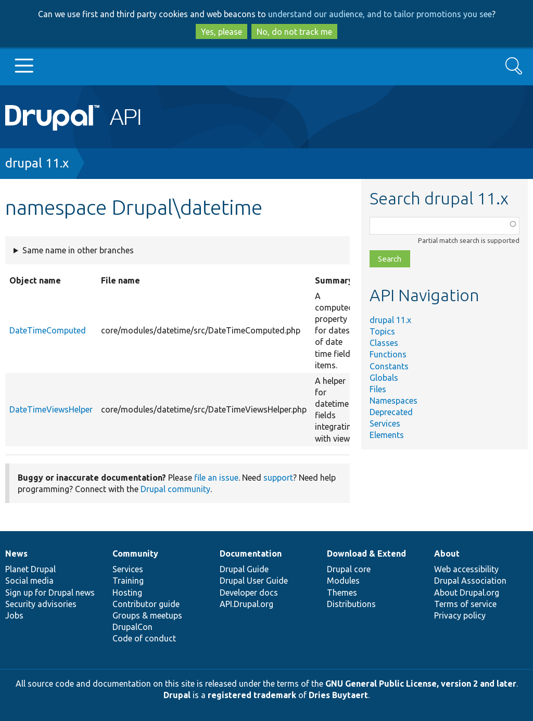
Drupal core (349, 569)
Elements (387, 435)
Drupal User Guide (254, 580)
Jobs (14, 615)
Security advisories (41, 604)
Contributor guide (146, 604)
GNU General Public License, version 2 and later (420, 683)
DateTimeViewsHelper (51, 409)
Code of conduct (144, 638)
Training (128, 580)
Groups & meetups (147, 615)
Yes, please (221, 31)
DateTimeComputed (47, 330)
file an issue (216, 477)
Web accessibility (466, 569)
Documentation (251, 553)
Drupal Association (470, 580)
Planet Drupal (30, 569)
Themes (342, 592)
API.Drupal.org (246, 604)
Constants (389, 366)
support (278, 477)
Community (135, 553)
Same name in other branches (78, 250)
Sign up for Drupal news (50, 592)
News (16, 553)
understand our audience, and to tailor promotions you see (380, 14)
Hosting (127, 592)
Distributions (351, 604)
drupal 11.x (37, 163)
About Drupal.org (466, 592)
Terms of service (465, 604)
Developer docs (249, 592)
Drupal (177, 695)
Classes (384, 342)
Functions (388, 354)
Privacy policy (460, 615)
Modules (343, 580)
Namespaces (393, 400)
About (447, 553)
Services (385, 423)
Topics (382, 331)
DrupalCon (132, 627)
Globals (384, 377)
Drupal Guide (244, 569)
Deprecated (391, 412)
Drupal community (175, 489)
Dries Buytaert (338, 695)
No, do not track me (294, 31)
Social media (29, 580)
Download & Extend (366, 553)
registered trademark (252, 695)
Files (378, 389)
